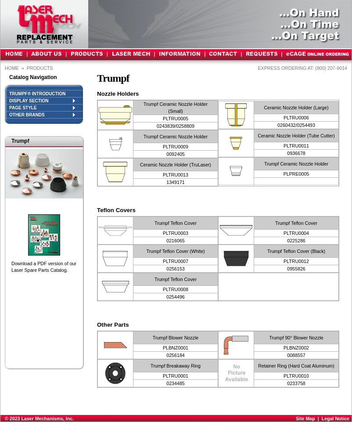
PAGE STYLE (42, 107)
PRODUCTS (40, 68)
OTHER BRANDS (42, 114)
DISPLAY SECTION (42, 100)
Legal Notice (335, 418)
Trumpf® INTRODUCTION (37, 93)
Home (12, 68)
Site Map (305, 418)
